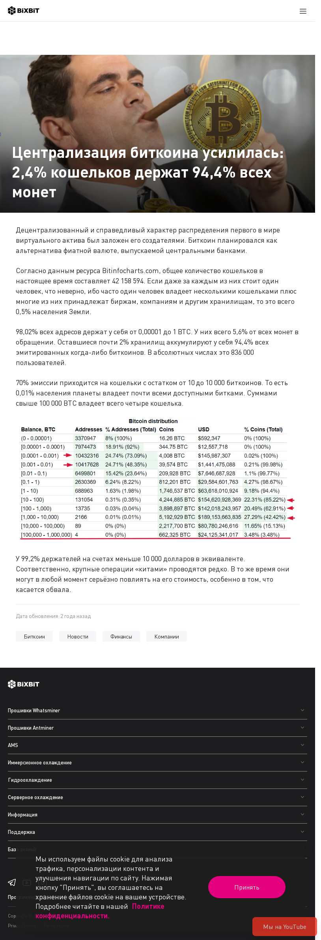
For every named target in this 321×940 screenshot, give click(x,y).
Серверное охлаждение (35, 797)
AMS (13, 745)
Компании (166, 636)
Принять (246, 887)
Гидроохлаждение (30, 780)
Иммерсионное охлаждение (40, 762)
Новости (77, 636)
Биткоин (34, 636)
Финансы (121, 636)
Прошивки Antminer (31, 728)
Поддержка (21, 832)
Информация (22, 814)
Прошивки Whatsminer (34, 710)
